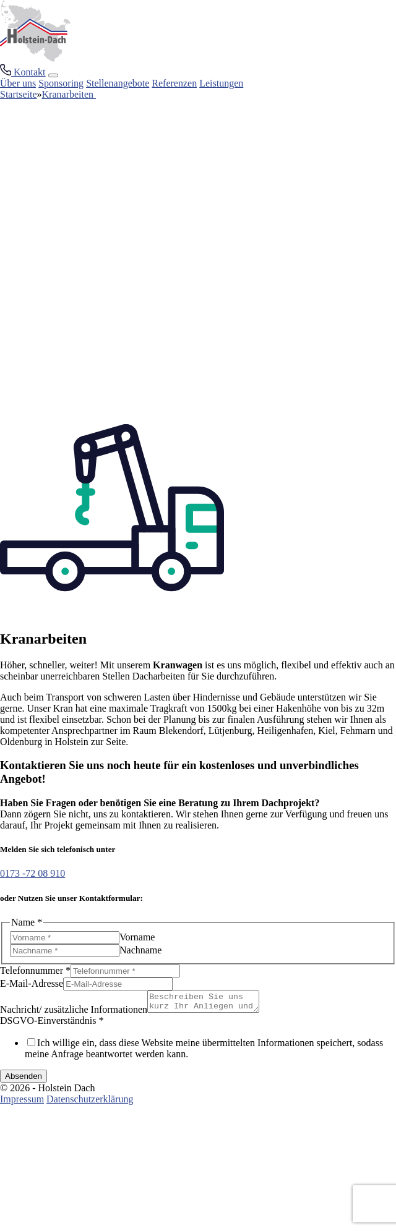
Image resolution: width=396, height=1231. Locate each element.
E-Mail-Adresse (31, 983)
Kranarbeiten (69, 94)
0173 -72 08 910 (32, 873)
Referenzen (174, 83)
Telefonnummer (35, 970)
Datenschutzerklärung (89, 1102)
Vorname (137, 937)
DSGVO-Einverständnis (52, 1024)
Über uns (18, 83)
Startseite (18, 94)
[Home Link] (35, 58)
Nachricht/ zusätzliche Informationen (73, 1013)
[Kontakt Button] (23, 72)
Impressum (22, 1102)
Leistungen (221, 83)
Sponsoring (61, 83)
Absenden (23, 1079)
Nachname (140, 950)
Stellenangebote (117, 83)
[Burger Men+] (53, 75)
